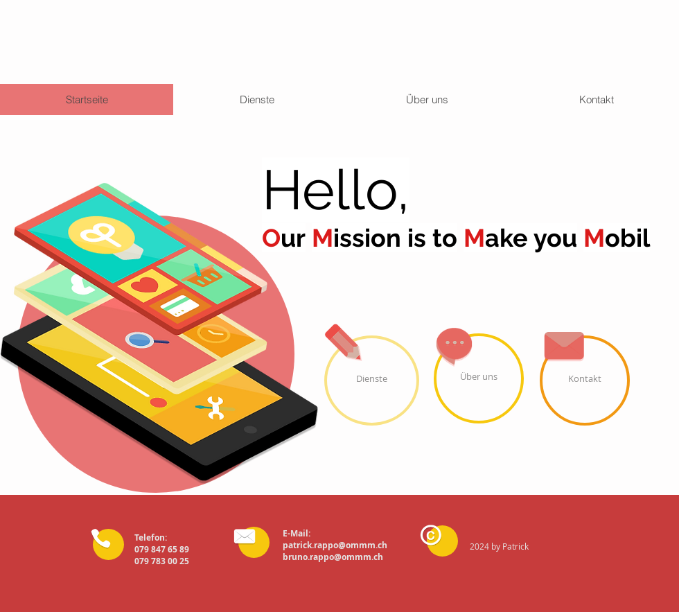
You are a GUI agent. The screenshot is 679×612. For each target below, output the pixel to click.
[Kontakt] (585, 380)
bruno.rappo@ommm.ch (333, 557)
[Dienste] (371, 380)
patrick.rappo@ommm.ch (335, 545)
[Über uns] (479, 378)
